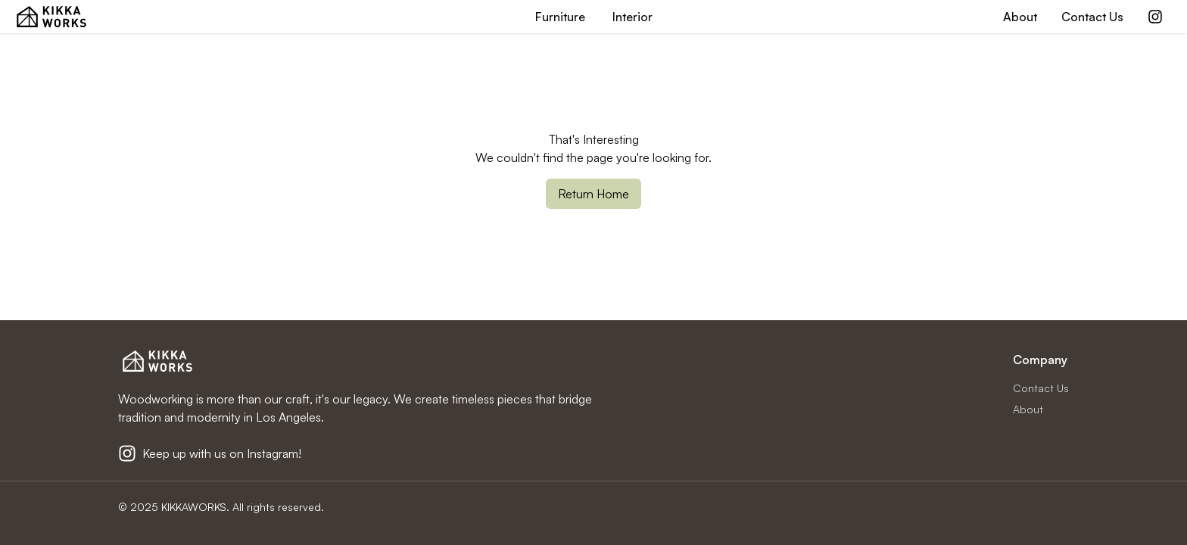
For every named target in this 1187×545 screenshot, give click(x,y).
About (1020, 16)
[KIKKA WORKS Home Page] (51, 16)
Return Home (593, 193)
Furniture (560, 16)
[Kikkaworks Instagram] (1155, 16)
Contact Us (1092, 16)
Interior (632, 16)
